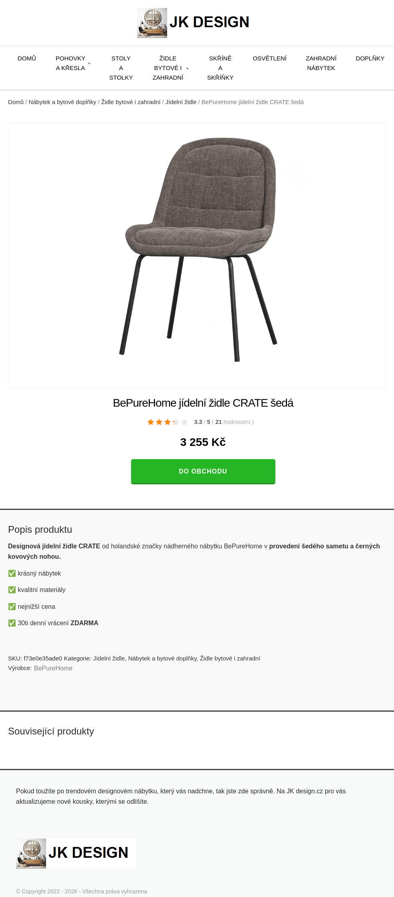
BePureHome (53, 668)
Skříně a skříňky (220, 68)
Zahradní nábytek (321, 63)
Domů (27, 58)
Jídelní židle (181, 102)
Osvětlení (270, 58)
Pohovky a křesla (70, 63)
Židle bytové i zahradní (168, 68)
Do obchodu (203, 471)
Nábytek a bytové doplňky (63, 102)
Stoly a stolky (121, 68)
